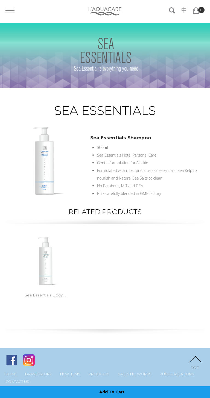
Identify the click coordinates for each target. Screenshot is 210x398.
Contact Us (17, 381)
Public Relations (177, 374)
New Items (70, 374)
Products (99, 374)
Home (11, 374)
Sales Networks (134, 374)
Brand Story (38, 374)
